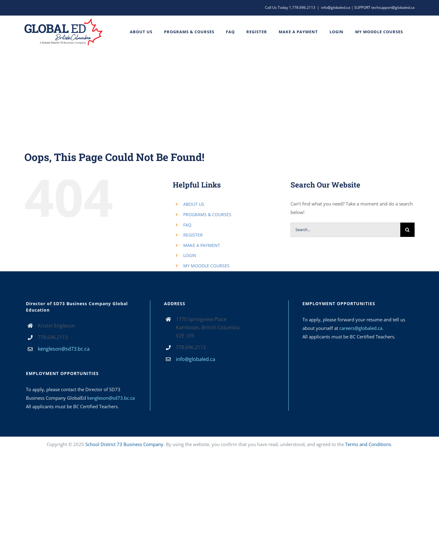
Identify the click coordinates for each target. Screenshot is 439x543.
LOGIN (189, 255)
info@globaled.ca (195, 359)
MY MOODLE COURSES (206, 266)
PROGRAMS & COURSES (207, 214)
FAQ (187, 225)
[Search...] (345, 230)
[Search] (407, 230)
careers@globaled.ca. (361, 328)
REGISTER (193, 235)
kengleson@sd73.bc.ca (64, 348)
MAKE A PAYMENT (201, 245)
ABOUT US (193, 204)
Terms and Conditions (368, 444)
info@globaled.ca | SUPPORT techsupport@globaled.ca (368, 7)
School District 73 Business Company (124, 444)
